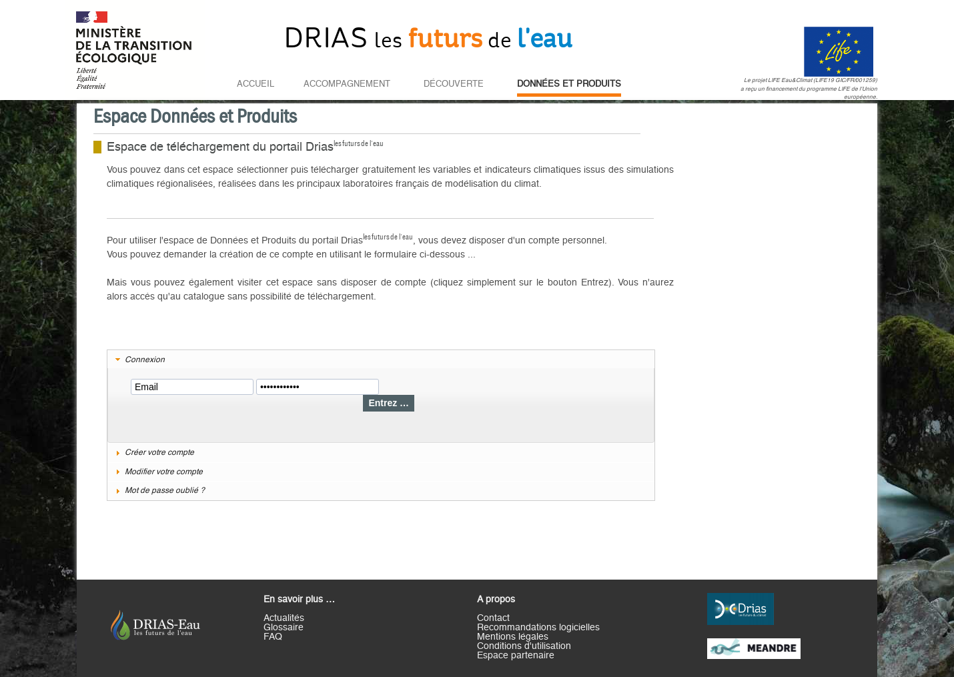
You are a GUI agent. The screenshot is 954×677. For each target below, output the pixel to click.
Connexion (145, 360)
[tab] (380, 360)
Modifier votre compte (164, 472)
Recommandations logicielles (538, 627)
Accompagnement (347, 84)
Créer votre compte (159, 452)
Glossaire (284, 627)
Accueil (255, 84)
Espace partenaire (515, 655)
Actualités (284, 618)
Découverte (454, 84)
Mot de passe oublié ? (165, 490)
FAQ (273, 637)
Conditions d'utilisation (524, 646)
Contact (493, 618)
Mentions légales (512, 637)
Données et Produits (569, 84)
